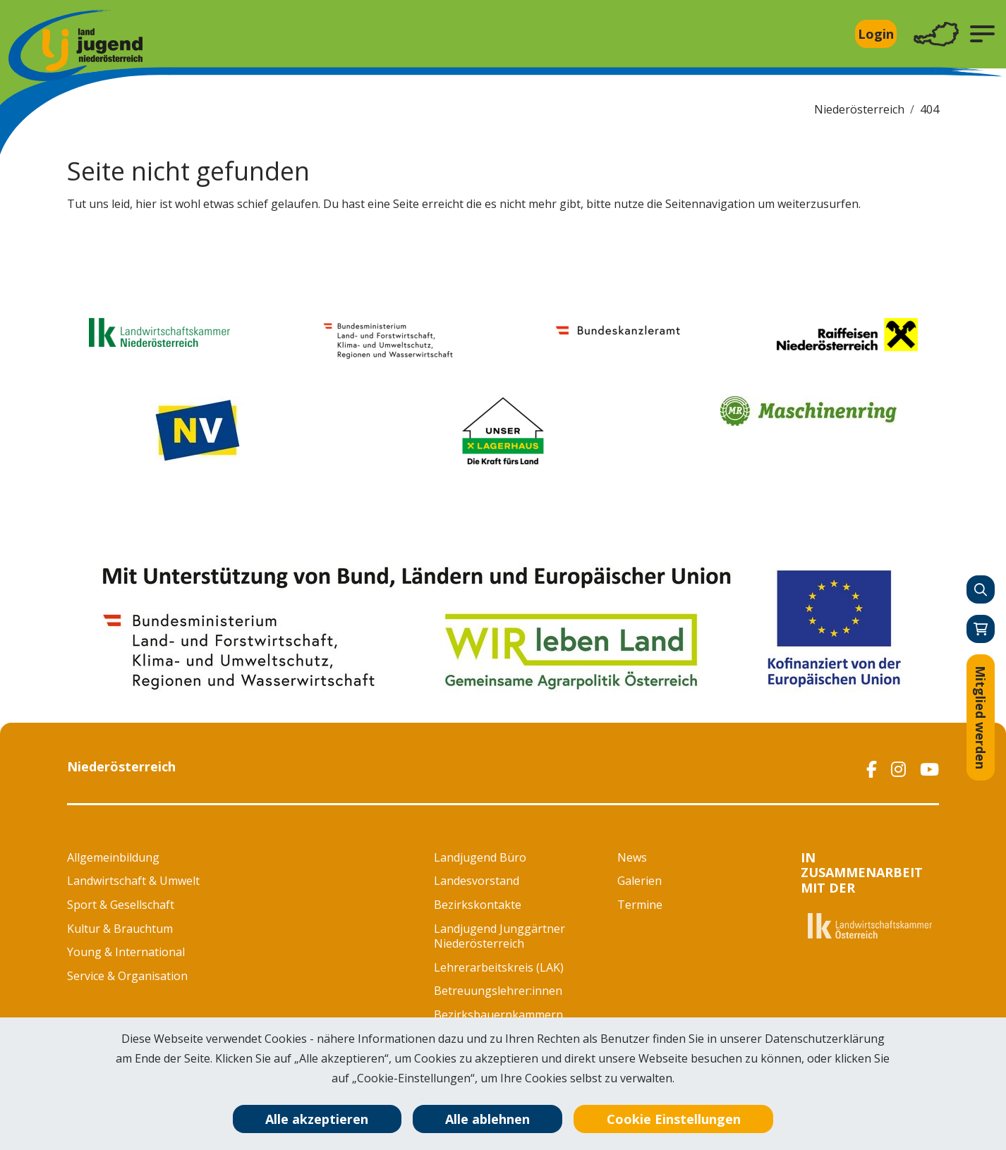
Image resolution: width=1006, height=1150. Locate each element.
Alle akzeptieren (316, 1119)
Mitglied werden (980, 717)
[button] (982, 34)
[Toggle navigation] (936, 34)
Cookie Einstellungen (674, 1119)
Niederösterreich (859, 109)
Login (876, 33)
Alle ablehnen (487, 1119)
